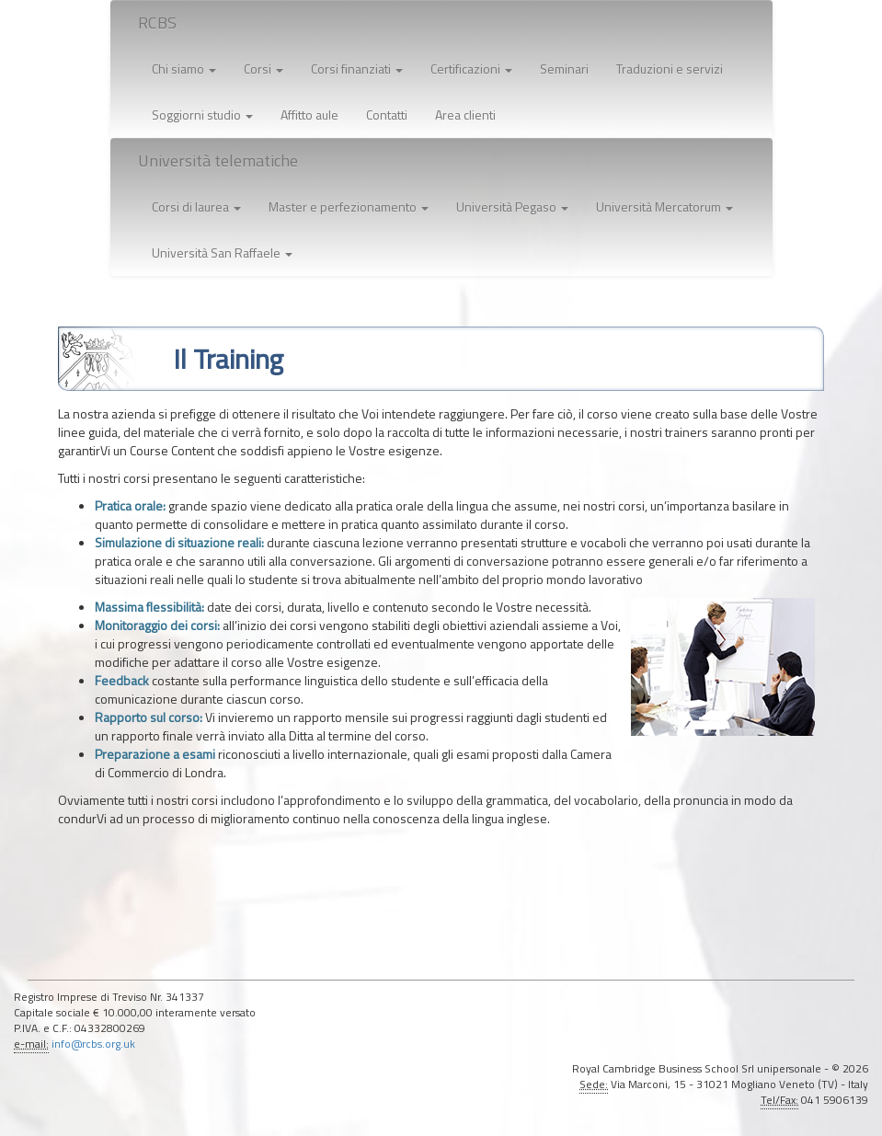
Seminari (564, 68)
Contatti (386, 114)
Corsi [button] (263, 68)
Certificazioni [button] (471, 68)
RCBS (157, 22)
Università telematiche (218, 160)
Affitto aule (309, 114)
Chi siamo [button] (184, 68)
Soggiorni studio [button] (202, 114)
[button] (196, 207)
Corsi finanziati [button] (357, 68)
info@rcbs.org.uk (93, 1044)
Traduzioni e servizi (669, 68)
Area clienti (465, 114)
